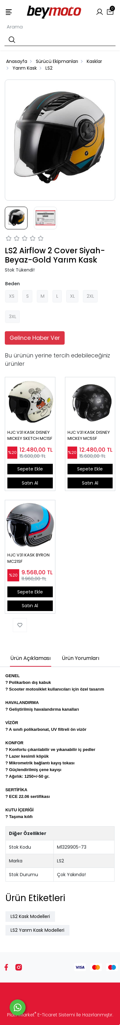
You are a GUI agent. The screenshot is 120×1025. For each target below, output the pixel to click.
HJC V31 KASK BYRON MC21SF (28, 558)
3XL (12, 316)
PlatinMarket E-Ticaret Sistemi (41, 1015)
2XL (90, 296)
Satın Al (30, 483)
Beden (12, 283)
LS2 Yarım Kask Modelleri (37, 930)
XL (72, 296)
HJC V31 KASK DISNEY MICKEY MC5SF (89, 435)
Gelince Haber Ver (35, 338)
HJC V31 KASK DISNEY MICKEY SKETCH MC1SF (29, 435)
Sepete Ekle (30, 469)
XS (11, 296)
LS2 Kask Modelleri (30, 916)
